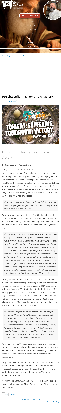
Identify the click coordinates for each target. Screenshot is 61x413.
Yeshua (13, 394)
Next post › (37, 399)
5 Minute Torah (11, 102)
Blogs (8, 56)
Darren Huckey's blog (18, 56)
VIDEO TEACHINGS (29, 16)
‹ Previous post (25, 399)
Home (3, 56)
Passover (5, 394)
